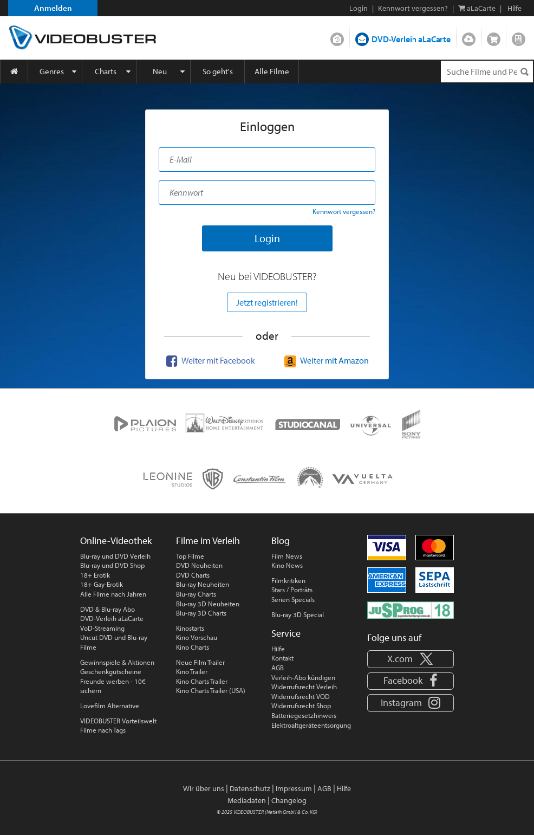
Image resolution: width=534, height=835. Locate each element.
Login (358, 8)
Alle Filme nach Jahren (113, 594)
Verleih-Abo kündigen (303, 677)
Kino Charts (192, 647)
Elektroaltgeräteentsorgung (311, 725)
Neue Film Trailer (200, 662)
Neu (160, 71)
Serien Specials (293, 599)
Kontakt (282, 657)
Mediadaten (246, 800)
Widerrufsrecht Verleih (304, 686)
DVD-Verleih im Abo (337, 37)
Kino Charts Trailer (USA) (210, 690)
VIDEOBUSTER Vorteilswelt (118, 720)
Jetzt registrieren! (267, 302)
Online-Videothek (116, 540)
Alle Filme (272, 71)
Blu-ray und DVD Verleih (115, 556)
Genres (52, 71)
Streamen (469, 37)
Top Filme (190, 556)
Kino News (287, 565)
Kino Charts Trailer (201, 681)
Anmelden (53, 8)
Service (286, 633)
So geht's (218, 71)
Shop (493, 37)
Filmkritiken (288, 580)
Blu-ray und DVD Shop (112, 565)
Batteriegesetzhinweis (303, 715)
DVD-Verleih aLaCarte (411, 39)
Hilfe (278, 648)
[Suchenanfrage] (487, 71)
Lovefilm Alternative (109, 705)
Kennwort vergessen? (413, 8)
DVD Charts (193, 575)
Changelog (289, 800)
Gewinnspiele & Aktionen (117, 662)
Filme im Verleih (208, 540)
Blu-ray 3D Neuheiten (207, 603)
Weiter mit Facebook (209, 360)
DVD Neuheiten (199, 565)
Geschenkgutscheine (110, 671)
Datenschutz (250, 788)
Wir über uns (203, 788)
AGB (277, 667)
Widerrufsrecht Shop (301, 705)
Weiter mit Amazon (325, 360)
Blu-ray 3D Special (297, 614)
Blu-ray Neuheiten (202, 584)
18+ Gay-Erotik (101, 584)
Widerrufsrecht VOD (300, 696)
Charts (105, 71)
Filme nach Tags (103, 730)
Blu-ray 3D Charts (201, 613)
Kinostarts (190, 628)
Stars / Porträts (291, 589)
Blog (518, 37)
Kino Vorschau (196, 637)
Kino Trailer (191, 671)
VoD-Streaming (102, 628)
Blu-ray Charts (196, 594)
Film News (286, 556)
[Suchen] (524, 71)
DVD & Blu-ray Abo (107, 609)
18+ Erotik (95, 575)
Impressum (294, 788)
